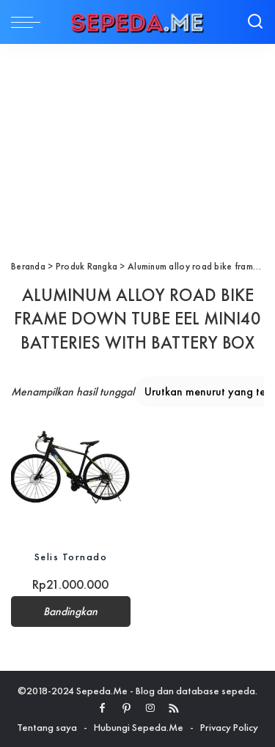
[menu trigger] (29, 22)
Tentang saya (47, 727)
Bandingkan (70, 611)
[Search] (255, 22)
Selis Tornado (71, 556)
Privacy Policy (229, 727)
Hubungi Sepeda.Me (138, 727)
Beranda (28, 266)
